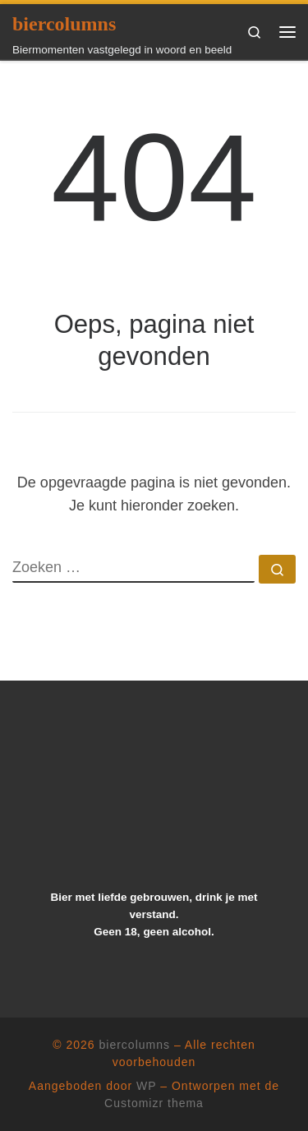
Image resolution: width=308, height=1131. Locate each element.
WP (146, 1085)
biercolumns (134, 1044)
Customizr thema (154, 1103)
